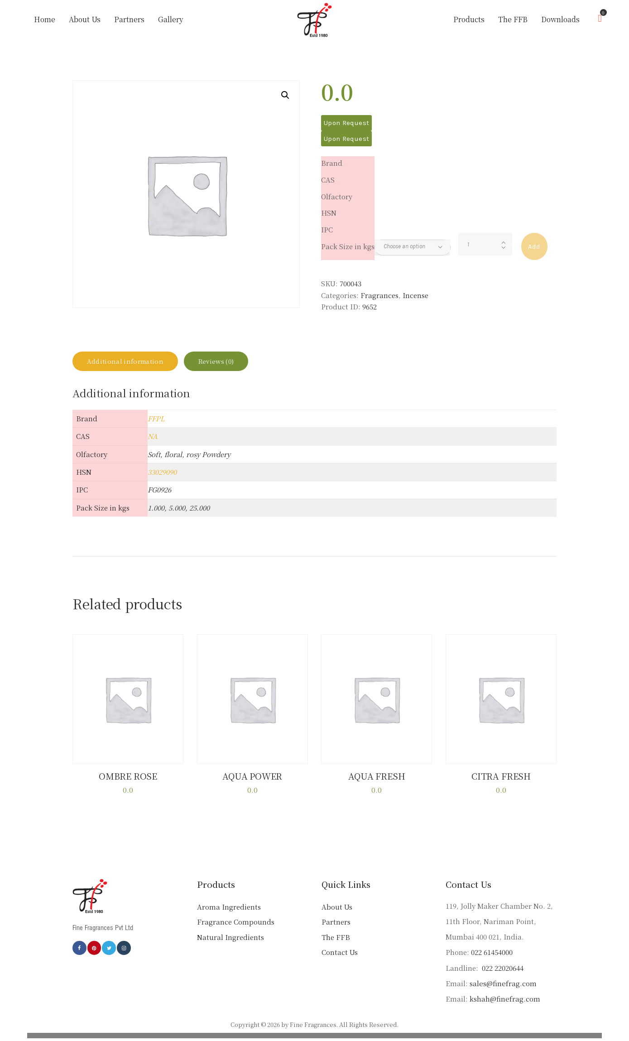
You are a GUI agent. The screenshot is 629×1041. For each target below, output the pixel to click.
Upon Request (346, 123)
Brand (331, 163)
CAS (328, 179)
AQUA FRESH (377, 783)
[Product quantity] (485, 244)
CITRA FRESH (501, 783)
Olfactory (336, 196)
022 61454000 (492, 958)
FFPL (156, 426)
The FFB (336, 943)
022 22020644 (501, 974)
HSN (328, 212)
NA (153, 444)
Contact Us (340, 958)
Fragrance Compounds (235, 928)
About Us (337, 913)
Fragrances (379, 295)
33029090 (162, 479)
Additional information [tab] (133, 365)
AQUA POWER (252, 783)
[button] (285, 95)
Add (534, 246)
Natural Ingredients (230, 943)
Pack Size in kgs (348, 246)
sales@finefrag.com (503, 989)
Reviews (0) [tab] (238, 365)
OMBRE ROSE (128, 783)
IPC (327, 229)
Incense (415, 295)
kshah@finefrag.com (505, 1005)
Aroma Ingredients (229, 913)
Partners (336, 928)
